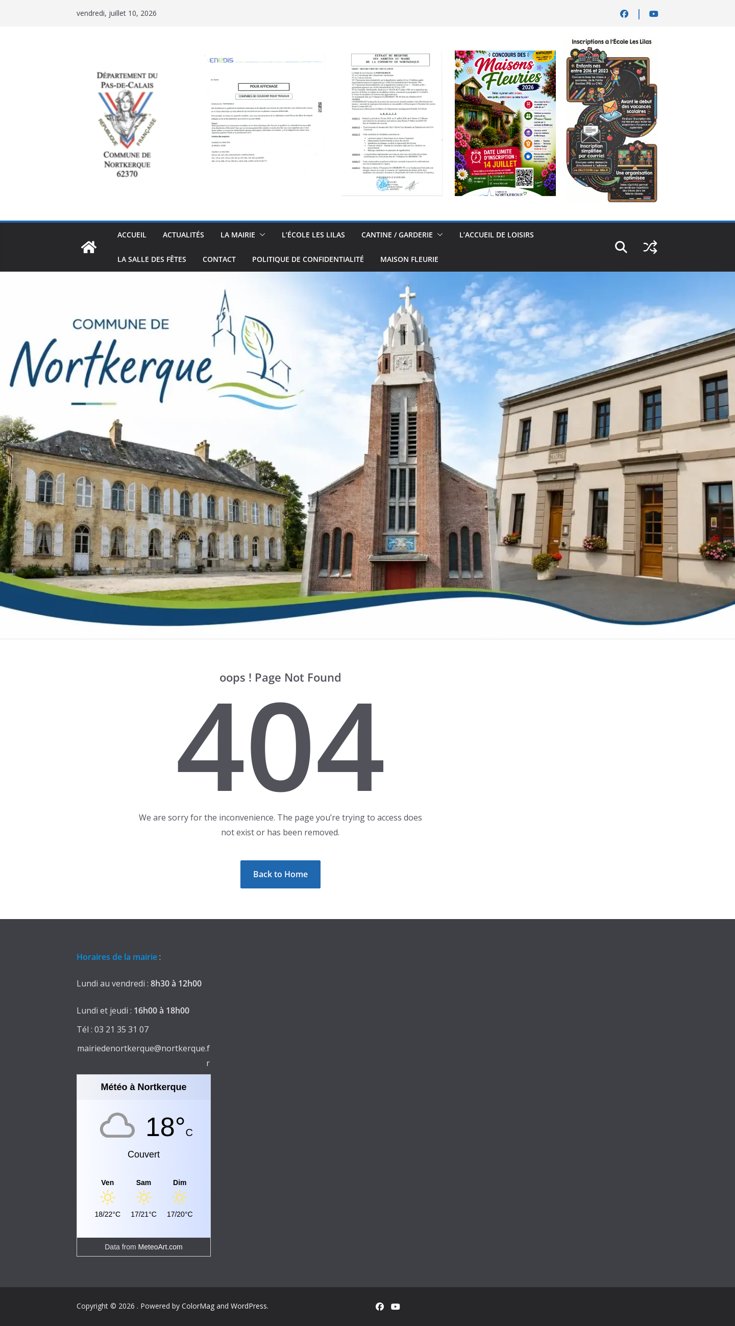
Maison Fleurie (409, 259)
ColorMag (198, 1306)
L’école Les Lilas (313, 234)
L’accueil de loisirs (496, 234)
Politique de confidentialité (308, 259)
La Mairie (237, 234)
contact (219, 259)
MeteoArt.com (160, 1247)
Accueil (131, 234)
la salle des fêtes (151, 259)
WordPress (249, 1306)
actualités (183, 234)
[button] (260, 235)
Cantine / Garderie (397, 234)
